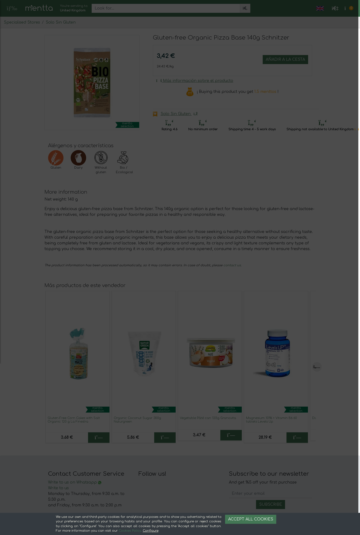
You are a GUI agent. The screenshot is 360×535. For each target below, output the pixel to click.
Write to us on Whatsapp (74, 482)
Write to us (58, 488)
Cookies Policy (130, 530)
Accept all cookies (250, 519)
